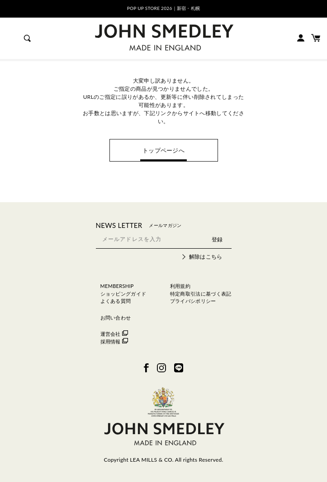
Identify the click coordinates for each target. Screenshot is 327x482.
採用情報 (114, 341)
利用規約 (180, 286)
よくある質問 (115, 301)
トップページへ (163, 150)
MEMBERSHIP (117, 286)
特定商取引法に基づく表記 (201, 294)
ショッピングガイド (123, 294)
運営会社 (114, 334)
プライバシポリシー (193, 301)
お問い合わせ (115, 317)
